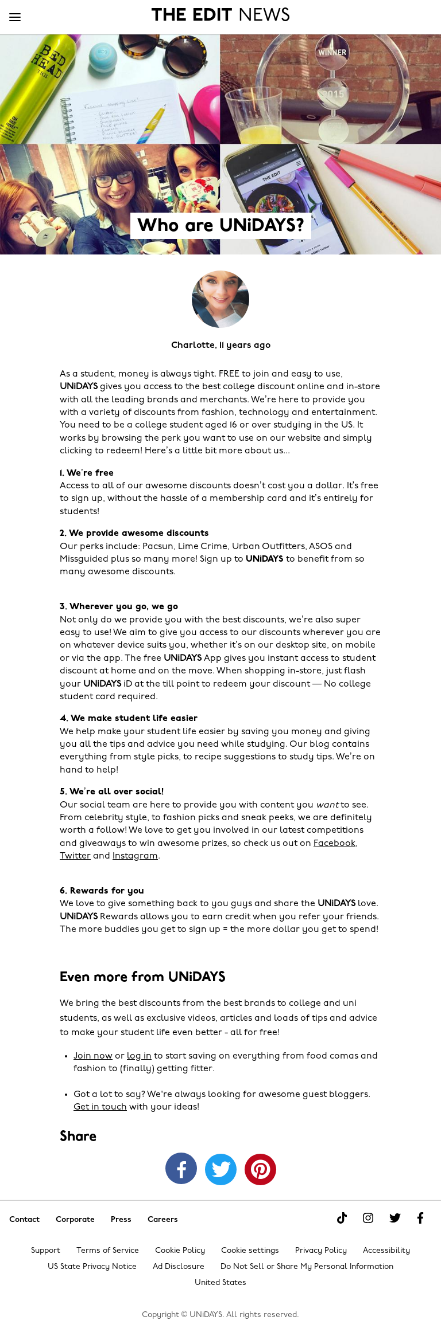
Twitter (75, 856)
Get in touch (100, 1107)
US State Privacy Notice (92, 1267)
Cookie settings (250, 1251)
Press (121, 1219)
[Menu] (15, 18)
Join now (93, 1056)
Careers (163, 1219)
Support (45, 1251)
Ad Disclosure (178, 1267)
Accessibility (386, 1251)
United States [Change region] (220, 1283)
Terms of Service (107, 1251)
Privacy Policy (321, 1251)
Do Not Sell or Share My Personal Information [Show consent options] (306, 1267)
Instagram (135, 856)
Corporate (75, 1219)
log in (139, 1056)
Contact (24, 1219)
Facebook (334, 843)
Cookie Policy (180, 1251)
